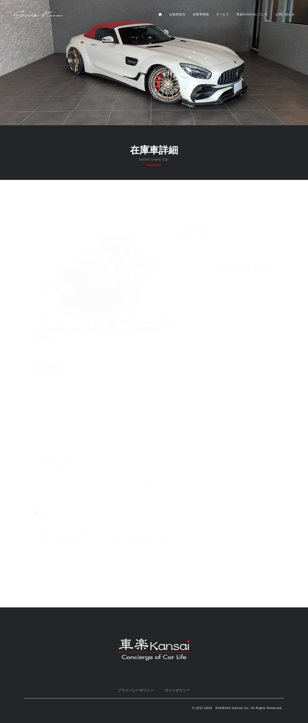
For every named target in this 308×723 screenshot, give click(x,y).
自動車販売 (177, 14)
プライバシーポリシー (136, 690)
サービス (222, 14)
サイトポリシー (177, 690)
